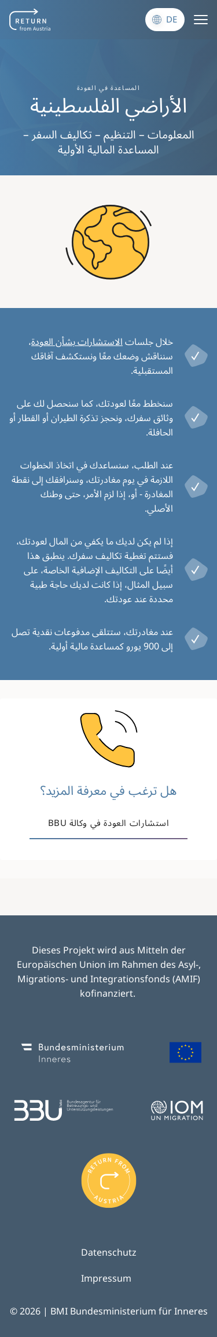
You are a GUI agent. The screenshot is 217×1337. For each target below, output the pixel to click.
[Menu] (201, 19)
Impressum (106, 1278)
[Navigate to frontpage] (29, 20)
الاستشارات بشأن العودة (77, 341)
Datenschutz (109, 1252)
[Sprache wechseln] (165, 19)
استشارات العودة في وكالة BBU (109, 822)
